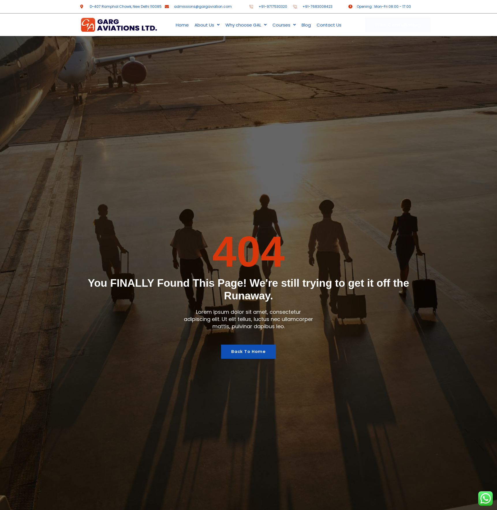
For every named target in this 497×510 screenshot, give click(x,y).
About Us (207, 25)
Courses (284, 25)
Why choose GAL (246, 25)
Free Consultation (398, 25)
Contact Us (329, 25)
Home (182, 25)
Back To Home (248, 351)
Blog (306, 25)
